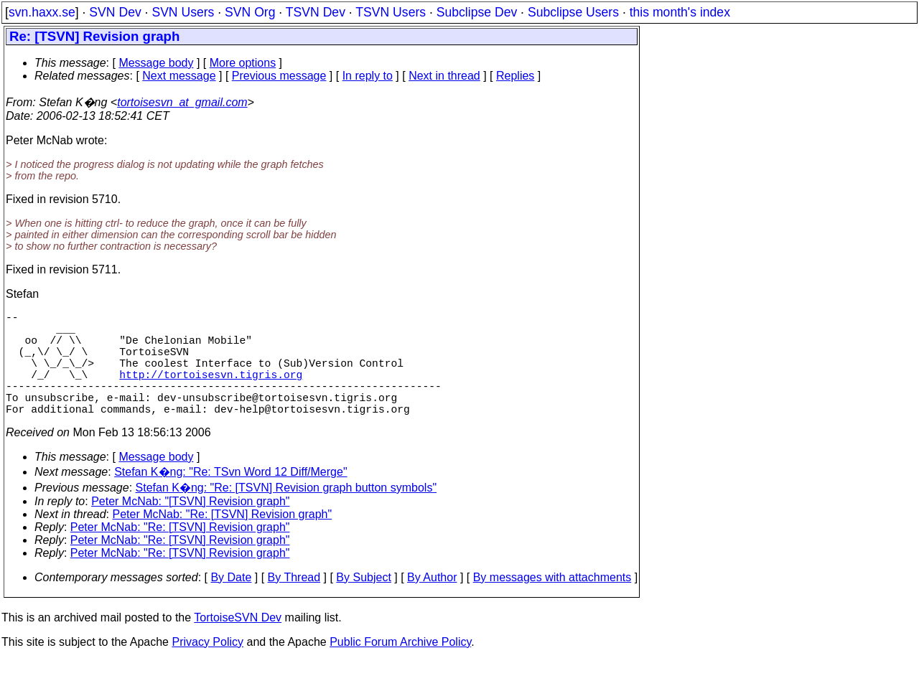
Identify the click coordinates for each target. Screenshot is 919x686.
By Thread (294, 603)
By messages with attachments (552, 603)
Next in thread (444, 76)
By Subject (363, 603)
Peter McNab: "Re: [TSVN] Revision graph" (222, 540)
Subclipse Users (573, 12)
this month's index (680, 12)
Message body (155, 63)
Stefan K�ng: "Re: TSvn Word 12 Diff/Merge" (230, 498)
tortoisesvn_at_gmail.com (182, 102)
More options (243, 63)
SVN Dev (115, 12)
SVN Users (182, 12)
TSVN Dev (315, 12)
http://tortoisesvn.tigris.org (210, 391)
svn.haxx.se (42, 12)
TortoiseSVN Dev (237, 643)
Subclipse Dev (477, 12)
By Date (230, 603)
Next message (178, 76)
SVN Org (250, 12)
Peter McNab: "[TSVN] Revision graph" (190, 527)
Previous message (279, 76)
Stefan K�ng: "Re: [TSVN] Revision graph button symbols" (286, 513)
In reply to (367, 76)
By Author (432, 603)
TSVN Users (390, 12)
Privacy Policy (207, 668)
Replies (515, 76)
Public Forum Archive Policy (400, 668)
